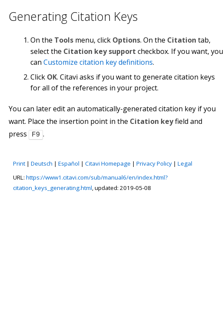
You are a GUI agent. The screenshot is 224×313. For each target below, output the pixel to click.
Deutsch (42, 162)
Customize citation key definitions (98, 62)
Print (19, 162)
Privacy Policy (154, 162)
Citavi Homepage (108, 162)
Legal (185, 162)
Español (68, 162)
